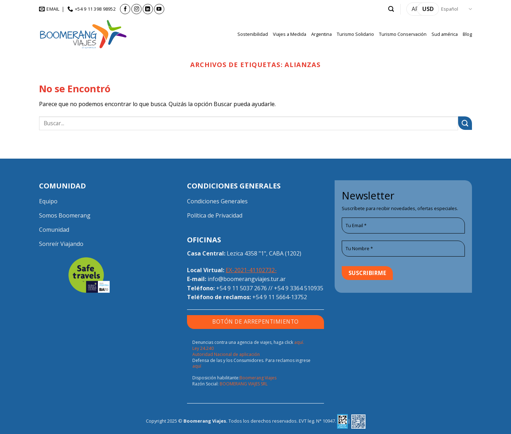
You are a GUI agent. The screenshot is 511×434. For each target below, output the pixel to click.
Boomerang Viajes (258, 378)
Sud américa (445, 34)
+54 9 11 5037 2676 (241, 288)
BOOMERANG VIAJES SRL (244, 384)
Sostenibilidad (252, 34)
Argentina (321, 34)
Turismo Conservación (403, 34)
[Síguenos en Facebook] (125, 9)
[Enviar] (465, 123)
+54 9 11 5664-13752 (279, 297)
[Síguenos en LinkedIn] (148, 9)
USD (428, 9)
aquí (196, 366)
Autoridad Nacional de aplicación (226, 354)
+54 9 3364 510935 (298, 288)
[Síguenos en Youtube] (159, 9)
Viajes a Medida (289, 34)
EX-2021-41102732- (251, 270)
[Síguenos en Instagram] (136, 9)
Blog (467, 34)
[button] (391, 9)
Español (456, 9)
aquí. (299, 342)
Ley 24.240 (203, 348)
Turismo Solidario (355, 34)
